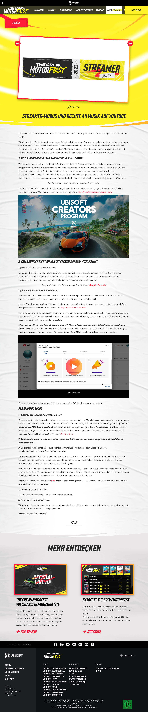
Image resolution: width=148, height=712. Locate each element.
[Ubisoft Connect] (19, 668)
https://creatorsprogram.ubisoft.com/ (95, 191)
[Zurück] (16, 23)
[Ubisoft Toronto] (55, 695)
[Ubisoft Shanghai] (55, 692)
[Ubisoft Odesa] (55, 684)
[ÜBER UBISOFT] (19, 672)
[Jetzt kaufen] (92, 632)
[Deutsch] (128, 655)
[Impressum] (19, 693)
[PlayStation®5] (81, 676)
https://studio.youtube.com (73, 307)
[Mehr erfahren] (26, 632)
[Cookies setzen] (10, 696)
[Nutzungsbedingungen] (19, 691)
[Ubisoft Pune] (55, 687)
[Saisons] (52, 10)
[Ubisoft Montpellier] (55, 681)
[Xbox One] (81, 684)
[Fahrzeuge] (100, 10)
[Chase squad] (39, 10)
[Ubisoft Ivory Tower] (55, 668)
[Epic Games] (81, 671)
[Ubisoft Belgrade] (55, 673)
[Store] (19, 665)
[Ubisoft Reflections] (55, 689)
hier (53, 480)
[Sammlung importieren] (84, 10)
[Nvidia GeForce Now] (108, 668)
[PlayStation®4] (81, 679)
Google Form (67, 433)
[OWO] (108, 671)
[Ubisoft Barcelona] (55, 671)
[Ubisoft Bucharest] (55, 676)
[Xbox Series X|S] (81, 681)
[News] (19, 675)
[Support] (19, 679)
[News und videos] (66, 10)
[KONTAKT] (19, 686)
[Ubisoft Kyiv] (55, 679)
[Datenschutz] (19, 689)
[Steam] (81, 673)
